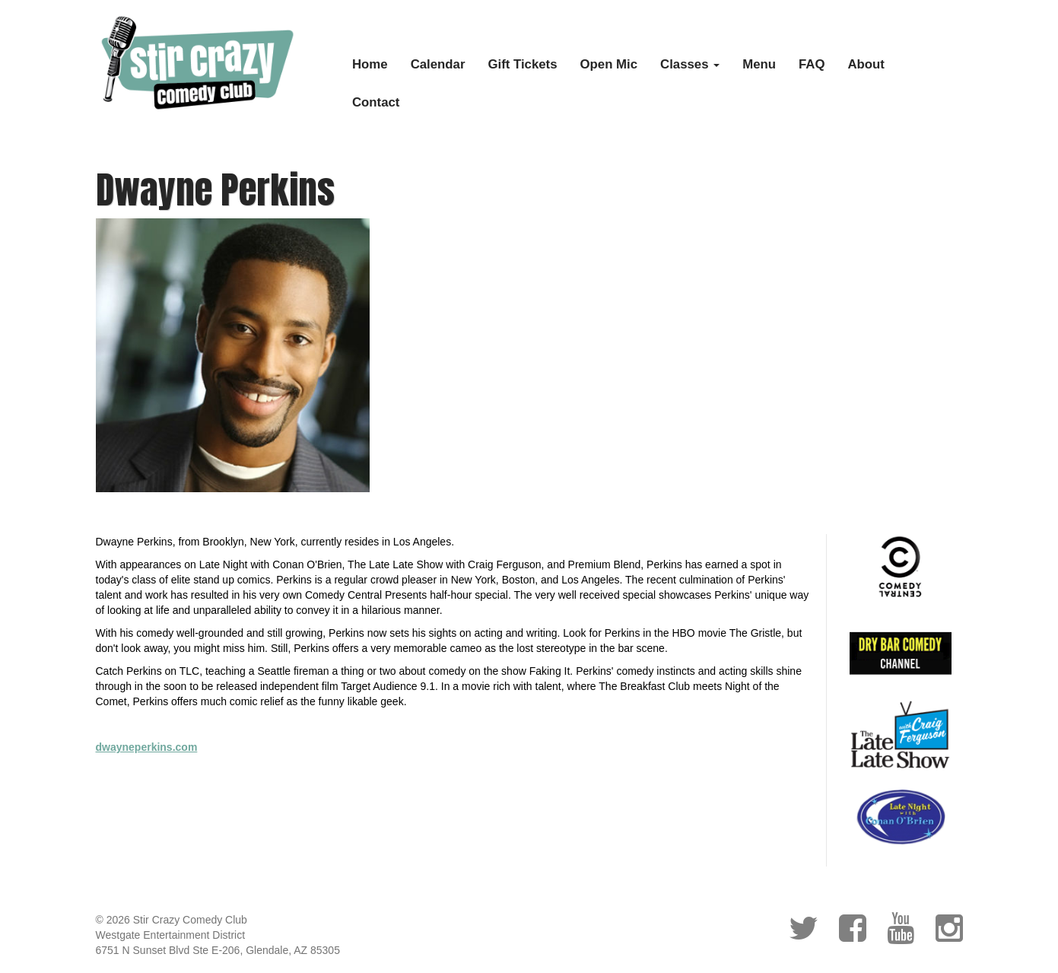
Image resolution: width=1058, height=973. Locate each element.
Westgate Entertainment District (171, 935)
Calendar (438, 64)
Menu (759, 64)
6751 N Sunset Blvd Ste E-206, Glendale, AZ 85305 (218, 950)
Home (370, 64)
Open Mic (609, 64)
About (866, 64)
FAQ (812, 64)
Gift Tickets (522, 64)
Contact (375, 102)
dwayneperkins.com (147, 747)
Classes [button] (690, 64)
